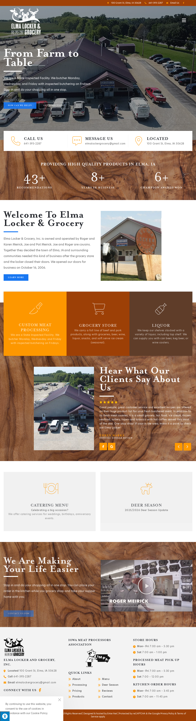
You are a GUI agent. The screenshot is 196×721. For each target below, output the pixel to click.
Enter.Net (112, 713)
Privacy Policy (167, 713)
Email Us (172, 2)
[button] (20, 111)
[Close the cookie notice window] (59, 700)
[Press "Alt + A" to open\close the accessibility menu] (5, 716)
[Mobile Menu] (184, 20)
